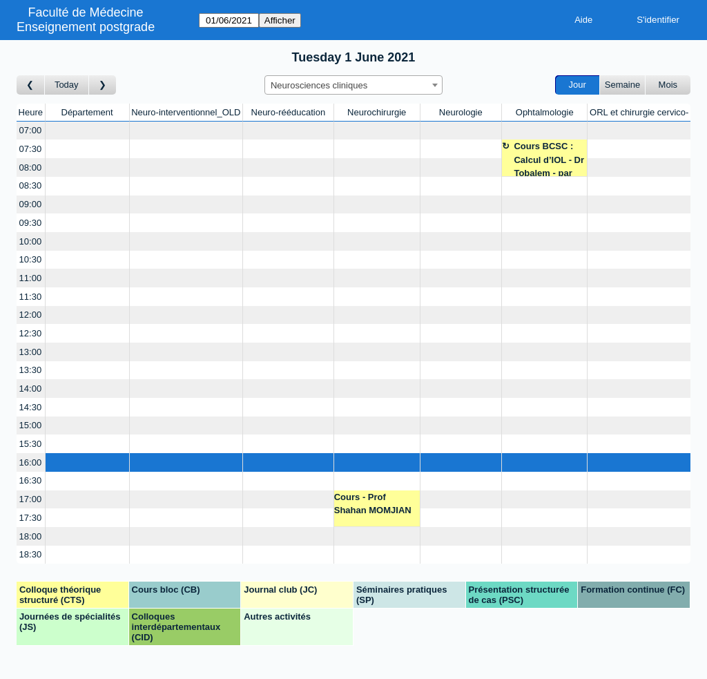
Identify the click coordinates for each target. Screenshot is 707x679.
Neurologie (461, 112)
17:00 (30, 499)
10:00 (30, 241)
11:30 (30, 296)
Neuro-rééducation (288, 112)
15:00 (30, 425)
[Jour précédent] (31, 85)
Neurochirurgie (376, 112)
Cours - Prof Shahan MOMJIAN (372, 504)
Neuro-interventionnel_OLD (185, 112)
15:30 (30, 444)
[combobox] (353, 85)
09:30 (30, 223)
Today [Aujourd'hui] (67, 84)
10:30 (30, 259)
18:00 (30, 536)
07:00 (30, 130)
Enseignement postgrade (86, 27)
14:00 (30, 388)
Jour (577, 84)
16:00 (30, 462)
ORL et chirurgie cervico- (639, 112)
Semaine (622, 84)
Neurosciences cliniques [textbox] (319, 85)
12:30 (30, 333)
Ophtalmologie (545, 112)
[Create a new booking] (87, 131)
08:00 (30, 167)
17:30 (30, 518)
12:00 (30, 314)
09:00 (30, 204)
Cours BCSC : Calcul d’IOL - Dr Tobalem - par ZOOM (549, 158)
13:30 (30, 370)
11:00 (30, 278)
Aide (583, 20)
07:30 (30, 149)
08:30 (30, 185)
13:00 (30, 352)
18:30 (30, 554)
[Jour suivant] (103, 85)
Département (87, 112)
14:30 (30, 407)
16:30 (30, 480)
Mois (668, 84)
